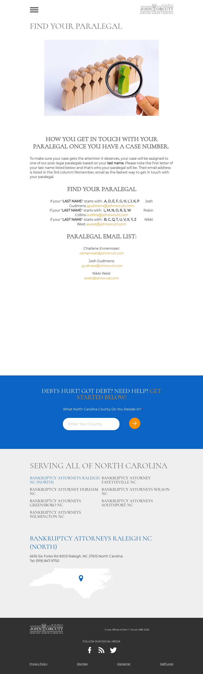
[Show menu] (34, 9)
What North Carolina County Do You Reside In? (103, 409)
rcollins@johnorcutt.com (107, 215)
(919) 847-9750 (47, 561)
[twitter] (113, 650)
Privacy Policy (38, 663)
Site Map (82, 663)
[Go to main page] (156, 9)
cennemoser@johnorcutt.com (102, 253)
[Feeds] (101, 650)
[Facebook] (89, 650)
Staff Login (166, 663)
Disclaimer (124, 663)
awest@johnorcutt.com (106, 224)
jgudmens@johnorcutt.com (110, 206)
